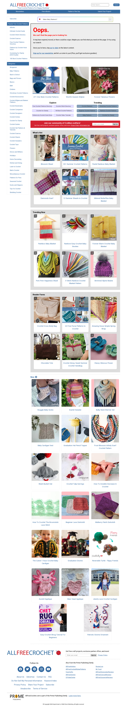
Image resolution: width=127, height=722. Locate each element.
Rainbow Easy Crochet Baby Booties (75, 245)
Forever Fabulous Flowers (104, 97)
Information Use (85, 125)
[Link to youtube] (48, 669)
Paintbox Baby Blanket (47, 244)
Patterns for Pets (15, 178)
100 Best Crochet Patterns (18, 58)
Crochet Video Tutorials (63, 115)
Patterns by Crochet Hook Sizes (18, 48)
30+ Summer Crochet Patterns (75, 164)
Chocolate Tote (47, 363)
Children (12, 89)
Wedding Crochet (15, 192)
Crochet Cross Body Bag (47, 326)
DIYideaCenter (70, 677)
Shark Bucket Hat (45, 484)
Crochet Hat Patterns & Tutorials (17, 129)
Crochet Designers (16, 113)
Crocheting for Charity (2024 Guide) (17, 54)
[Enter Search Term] (100, 4)
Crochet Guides (15, 124)
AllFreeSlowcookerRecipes (105, 672)
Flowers (12, 148)
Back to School (15, 75)
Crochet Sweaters (16, 141)
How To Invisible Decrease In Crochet (105, 485)
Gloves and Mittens (16, 152)
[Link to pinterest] (34, 669)
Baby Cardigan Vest (45, 445)
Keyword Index (50, 681)
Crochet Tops (14, 144)
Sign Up (115, 124)
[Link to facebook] (20, 669)
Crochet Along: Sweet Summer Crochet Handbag (75, 364)
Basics (12, 82)
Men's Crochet (14, 170)
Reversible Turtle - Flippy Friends (105, 561)
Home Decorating (15, 159)
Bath (11, 86)
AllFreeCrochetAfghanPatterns (76, 669)
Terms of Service (40, 688)
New (33, 377)
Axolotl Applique (45, 599)
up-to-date (54, 48)
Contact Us (41, 677)
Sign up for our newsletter (43, 53)
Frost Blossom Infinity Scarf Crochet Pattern (105, 446)
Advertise (30, 677)
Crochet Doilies (15, 117)
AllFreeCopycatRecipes (103, 675)
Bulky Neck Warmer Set (105, 410)
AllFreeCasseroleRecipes (104, 677)
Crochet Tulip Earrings (75, 484)
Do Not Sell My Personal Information (26, 681)
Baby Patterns (14, 71)
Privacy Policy (75, 125)
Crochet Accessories (17, 97)
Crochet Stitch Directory (17, 35)
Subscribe (13, 19)
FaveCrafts (69, 672)
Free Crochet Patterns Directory (17, 43)
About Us (20, 677)
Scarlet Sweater (75, 410)
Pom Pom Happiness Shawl (47, 281)
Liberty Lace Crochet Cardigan (105, 599)
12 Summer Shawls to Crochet (75, 198)
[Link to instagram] (41, 669)
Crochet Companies (16, 109)
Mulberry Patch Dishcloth (105, 522)
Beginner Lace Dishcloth (75, 522)
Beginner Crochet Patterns (87, 111)
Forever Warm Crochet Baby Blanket (103, 245)
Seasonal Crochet (15, 181)
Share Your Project (36, 685)
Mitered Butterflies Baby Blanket (103, 199)
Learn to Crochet (15, 167)
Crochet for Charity (16, 121)
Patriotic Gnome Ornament (97, 635)
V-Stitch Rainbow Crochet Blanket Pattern (75, 282)
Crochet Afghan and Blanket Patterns (19, 101)
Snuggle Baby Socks (45, 410)
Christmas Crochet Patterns (19, 93)
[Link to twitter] (27, 669)
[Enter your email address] (78, 655)
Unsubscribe (25, 688)
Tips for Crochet (15, 189)
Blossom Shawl (47, 164)
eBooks (12, 27)
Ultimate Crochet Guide (17, 31)
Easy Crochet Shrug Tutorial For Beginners (52, 636)
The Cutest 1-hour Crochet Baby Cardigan (45, 562)
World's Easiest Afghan (75, 97)
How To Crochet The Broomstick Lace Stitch (45, 523)
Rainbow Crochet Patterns (108, 111)
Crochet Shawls (15, 137)
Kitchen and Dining (16, 163)
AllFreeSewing (70, 675)
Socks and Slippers (16, 185)
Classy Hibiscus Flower (103, 363)
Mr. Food (98, 669)
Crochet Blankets (87, 106)
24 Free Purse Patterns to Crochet (75, 327)
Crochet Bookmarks (16, 106)
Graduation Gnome (75, 561)
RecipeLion (99, 666)
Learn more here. (75, 696)
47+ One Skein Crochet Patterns (46, 97)
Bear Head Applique (75, 599)
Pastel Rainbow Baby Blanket (103, 164)
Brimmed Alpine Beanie (104, 281)
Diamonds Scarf (47, 198)
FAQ (50, 677)
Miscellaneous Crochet (17, 174)
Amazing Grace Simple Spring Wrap (103, 327)
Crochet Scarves (15, 38)
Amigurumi (13, 67)
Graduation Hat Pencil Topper (75, 445)
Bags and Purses (15, 78)
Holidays (13, 155)
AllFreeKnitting (70, 666)
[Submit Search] (116, 4)
